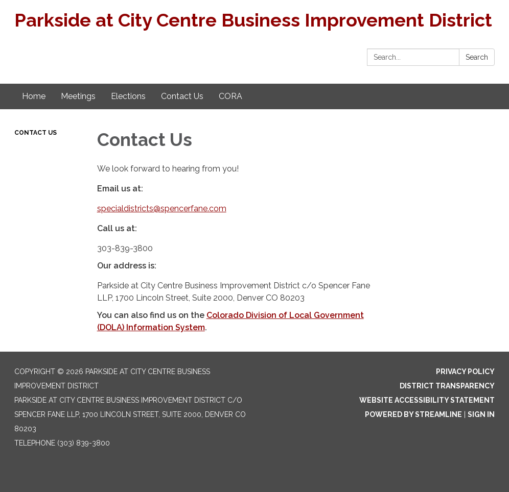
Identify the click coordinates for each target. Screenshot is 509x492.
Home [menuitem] (33, 96)
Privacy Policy (465, 371)
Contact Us (35, 132)
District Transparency (447, 386)
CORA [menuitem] (230, 96)
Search (477, 57)
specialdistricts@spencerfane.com (161, 208)
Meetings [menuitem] (78, 96)
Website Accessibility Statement (427, 400)
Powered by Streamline (413, 414)
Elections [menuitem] (128, 96)
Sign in (481, 414)
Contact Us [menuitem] (182, 96)
